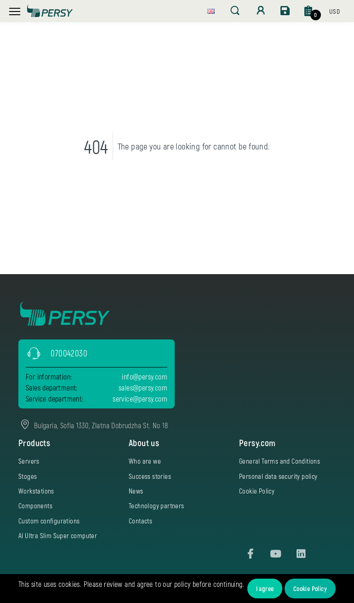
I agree (265, 588)
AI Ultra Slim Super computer (57, 535)
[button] (211, 10)
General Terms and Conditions (279, 461)
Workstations (36, 491)
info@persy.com (144, 376)
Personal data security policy (278, 476)
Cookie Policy (310, 588)
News (136, 491)
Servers (29, 461)
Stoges (27, 476)
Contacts (140, 521)
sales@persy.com (143, 387)
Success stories (150, 476)
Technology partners (156, 505)
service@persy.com (140, 398)
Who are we (145, 461)
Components (35, 505)
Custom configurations (49, 521)
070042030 (69, 353)
